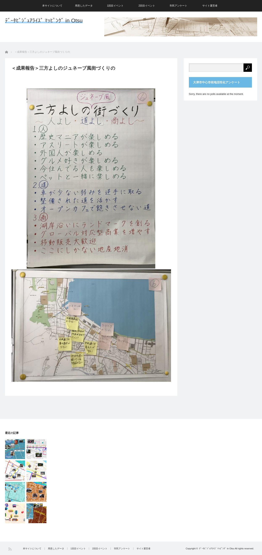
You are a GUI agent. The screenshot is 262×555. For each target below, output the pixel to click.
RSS (10, 549)
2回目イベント (146, 5)
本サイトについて (52, 5)
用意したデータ (84, 5)
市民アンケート (178, 5)
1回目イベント (115, 5)
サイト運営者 (209, 5)
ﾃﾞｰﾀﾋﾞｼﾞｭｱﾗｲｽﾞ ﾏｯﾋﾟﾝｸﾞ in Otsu (44, 20)
